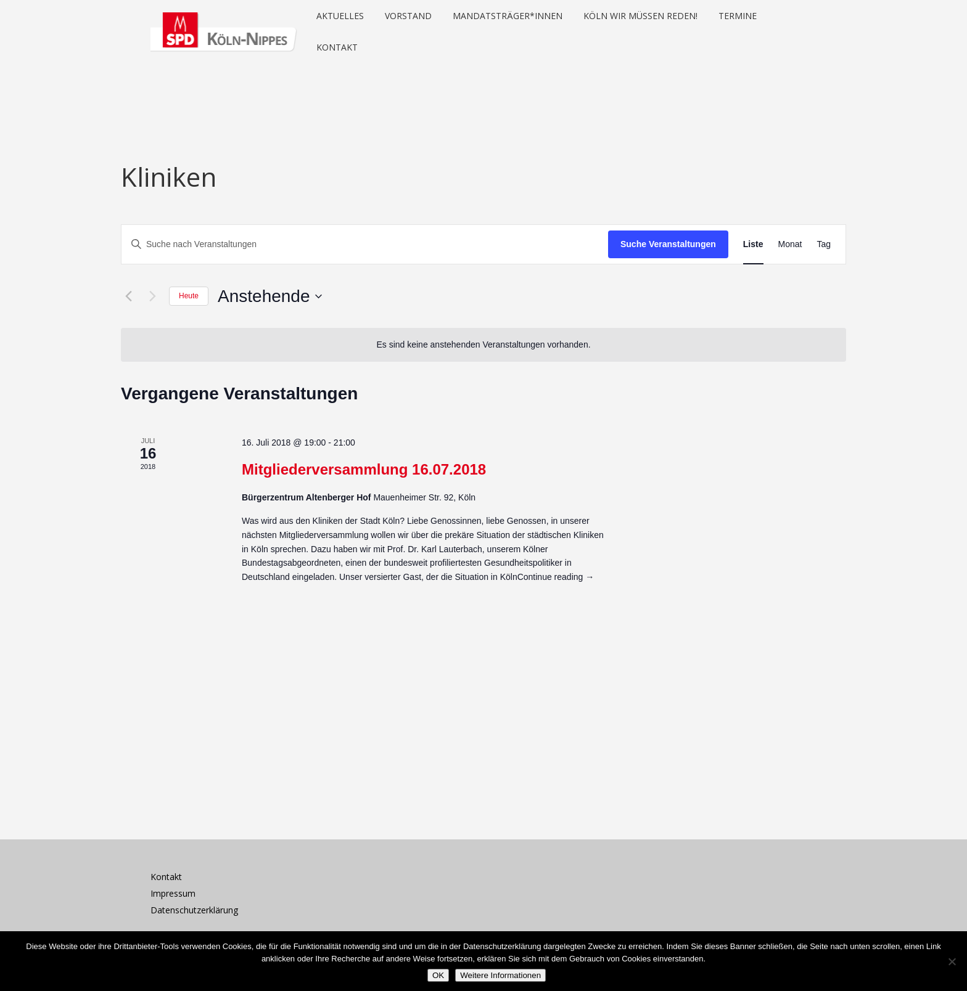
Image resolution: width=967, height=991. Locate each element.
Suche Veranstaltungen (668, 244)
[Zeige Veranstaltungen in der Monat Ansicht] (790, 244)
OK (438, 975)
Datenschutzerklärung (194, 910)
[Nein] (951, 961)
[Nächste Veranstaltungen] (152, 296)
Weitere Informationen (500, 975)
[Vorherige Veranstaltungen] (128, 296)
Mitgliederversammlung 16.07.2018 (364, 469)
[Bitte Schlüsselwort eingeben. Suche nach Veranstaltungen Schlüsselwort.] (364, 244)
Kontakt (166, 877)
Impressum (172, 893)
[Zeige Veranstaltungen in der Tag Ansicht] (824, 244)
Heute (189, 296)
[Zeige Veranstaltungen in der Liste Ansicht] (753, 244)
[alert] (483, 345)
